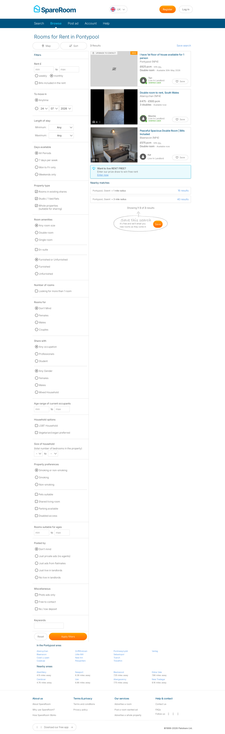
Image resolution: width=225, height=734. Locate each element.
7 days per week (48, 160)
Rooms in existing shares (53, 191)
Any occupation (48, 346)
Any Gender (45, 370)
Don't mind (45, 549)
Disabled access (48, 515)
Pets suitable (46, 494)
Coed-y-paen (43, 657)
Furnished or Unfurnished (53, 259)
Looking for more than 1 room (55, 291)
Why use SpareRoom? (43, 709)
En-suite (43, 249)
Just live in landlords (50, 570)
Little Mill (79, 654)
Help (106, 23)
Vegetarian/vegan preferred (54, 432)
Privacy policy (80, 709)
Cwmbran (41, 679)
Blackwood (119, 672)
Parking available (48, 508)
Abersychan (42, 651)
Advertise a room (123, 704)
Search (39, 23)
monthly (58, 75)
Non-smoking (46, 484)
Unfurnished (46, 273)
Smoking (44, 477)
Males (42, 322)
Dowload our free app (54, 727)
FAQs (158, 709)
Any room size (47, 225)
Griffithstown (81, 651)
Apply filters (68, 636)
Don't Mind (45, 308)
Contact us (160, 704)
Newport (79, 672)
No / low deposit (48, 609)
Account (91, 23)
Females (43, 315)
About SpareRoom (41, 704)
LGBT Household (48, 425)
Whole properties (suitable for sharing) (50, 207)
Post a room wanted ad (126, 709)
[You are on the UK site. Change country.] (118, 9)
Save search (184, 45)
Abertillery (41, 672)
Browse (56, 23)
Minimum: (40, 127)
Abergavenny (120, 679)
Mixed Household (49, 392)
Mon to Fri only (47, 167)
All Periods (45, 153)
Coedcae (41, 660)
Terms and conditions (84, 704)
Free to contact (47, 601)
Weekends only (47, 174)
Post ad (73, 23)
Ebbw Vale (157, 672)
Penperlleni (80, 660)
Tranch (117, 657)
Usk (77, 679)
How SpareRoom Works (44, 715)
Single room (45, 239)
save (158, 224)
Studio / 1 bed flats (49, 198)
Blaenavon (42, 654)
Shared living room (49, 501)
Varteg (155, 651)
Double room (46, 232)
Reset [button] (41, 636)
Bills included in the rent (52, 83)
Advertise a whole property (128, 715)
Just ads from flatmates (52, 563)
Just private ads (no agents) (54, 556)
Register (167, 9)
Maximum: (41, 135)
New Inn (79, 657)
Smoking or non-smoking (53, 470)
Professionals (46, 353)
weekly (43, 75)
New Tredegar (158, 679)
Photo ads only (47, 594)
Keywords (40, 621)
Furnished (44, 266)
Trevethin (118, 660)
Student (43, 361)
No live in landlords (50, 577)
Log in (185, 9)
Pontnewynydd (121, 651)
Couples (43, 329)
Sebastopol (119, 654)
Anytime (43, 100)
